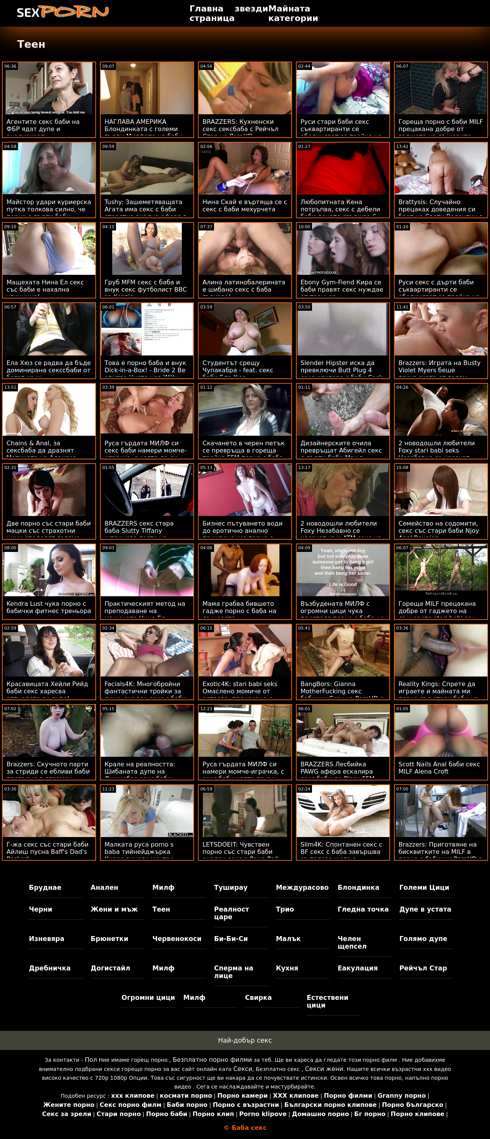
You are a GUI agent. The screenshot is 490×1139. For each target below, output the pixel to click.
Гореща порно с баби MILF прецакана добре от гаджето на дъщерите (441, 129)
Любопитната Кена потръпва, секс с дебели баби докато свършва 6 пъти (340, 212)
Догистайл (110, 968)
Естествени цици (327, 1001)
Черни (40, 909)
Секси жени (324, 1068)
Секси (242, 1068)
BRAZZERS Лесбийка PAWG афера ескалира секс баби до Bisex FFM (337, 771)
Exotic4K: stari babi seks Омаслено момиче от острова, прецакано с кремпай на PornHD (240, 694)
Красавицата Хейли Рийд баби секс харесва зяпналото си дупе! (47, 691)
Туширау (230, 887)
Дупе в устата (425, 909)
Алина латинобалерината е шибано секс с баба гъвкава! (244, 289)
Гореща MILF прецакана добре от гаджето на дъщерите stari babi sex (437, 611)
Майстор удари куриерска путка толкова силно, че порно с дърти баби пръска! (49, 212)
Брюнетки (109, 939)
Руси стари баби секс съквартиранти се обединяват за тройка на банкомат (341, 132)
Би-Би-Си (231, 939)
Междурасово (302, 887)
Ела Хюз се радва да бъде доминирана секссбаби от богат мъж (49, 370)
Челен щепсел (352, 942)
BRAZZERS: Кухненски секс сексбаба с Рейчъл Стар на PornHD (240, 129)
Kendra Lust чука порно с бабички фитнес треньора (49, 607)
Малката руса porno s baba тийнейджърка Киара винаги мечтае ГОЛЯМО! (139, 855)
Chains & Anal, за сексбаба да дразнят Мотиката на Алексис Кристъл (41, 454)
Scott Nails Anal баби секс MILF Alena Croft (439, 768)
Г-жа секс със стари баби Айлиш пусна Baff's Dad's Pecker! (48, 852)
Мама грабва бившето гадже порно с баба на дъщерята (239, 611)
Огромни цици (148, 997)
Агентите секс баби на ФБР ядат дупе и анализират (43, 129)
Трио (285, 909)
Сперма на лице (233, 972)
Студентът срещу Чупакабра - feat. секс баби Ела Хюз (238, 370)
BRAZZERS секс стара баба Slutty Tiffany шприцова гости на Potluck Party (139, 534)
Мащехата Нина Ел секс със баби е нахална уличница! (45, 289)
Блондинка (358, 887)
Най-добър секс (245, 1040)
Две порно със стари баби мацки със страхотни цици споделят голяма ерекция (49, 534)
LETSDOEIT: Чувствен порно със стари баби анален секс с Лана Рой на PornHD (241, 855)
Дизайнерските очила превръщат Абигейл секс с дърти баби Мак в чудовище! (341, 454)
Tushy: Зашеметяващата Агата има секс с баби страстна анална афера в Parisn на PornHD (146, 212)
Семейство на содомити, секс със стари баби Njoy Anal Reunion (439, 531)
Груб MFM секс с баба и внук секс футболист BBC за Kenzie (146, 289)
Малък (288, 939)
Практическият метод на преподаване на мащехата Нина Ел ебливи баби (145, 614)
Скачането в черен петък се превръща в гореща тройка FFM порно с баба (243, 450)
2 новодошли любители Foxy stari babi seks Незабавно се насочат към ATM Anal (437, 454)
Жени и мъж (114, 909)
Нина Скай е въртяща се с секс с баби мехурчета (245, 205)
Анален (104, 887)
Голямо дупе (423, 939)
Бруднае (45, 887)
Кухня (287, 968)
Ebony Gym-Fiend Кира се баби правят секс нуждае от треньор (342, 289)
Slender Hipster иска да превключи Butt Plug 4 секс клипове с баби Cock (342, 370)
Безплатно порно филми (212, 1059)
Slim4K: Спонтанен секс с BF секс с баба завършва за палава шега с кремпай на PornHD (341, 855)
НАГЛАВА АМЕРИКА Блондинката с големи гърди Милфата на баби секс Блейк (144, 132)
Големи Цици (424, 887)
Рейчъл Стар (423, 968)
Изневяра (47, 939)
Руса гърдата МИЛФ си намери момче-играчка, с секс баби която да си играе (243, 775)
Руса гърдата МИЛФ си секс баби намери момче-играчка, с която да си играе (145, 454)
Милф (163, 887)
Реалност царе (231, 913)
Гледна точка (363, 909)
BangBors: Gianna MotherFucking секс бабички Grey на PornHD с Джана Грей (342, 694)
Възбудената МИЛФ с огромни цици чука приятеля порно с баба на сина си (342, 614)
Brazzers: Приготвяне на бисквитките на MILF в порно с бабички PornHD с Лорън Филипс (440, 855)
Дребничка (50, 968)
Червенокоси (176, 939)
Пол (91, 1059)
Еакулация (358, 968)
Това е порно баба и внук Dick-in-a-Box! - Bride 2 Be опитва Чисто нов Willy (145, 370)
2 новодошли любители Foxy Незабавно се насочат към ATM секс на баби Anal (341, 534)
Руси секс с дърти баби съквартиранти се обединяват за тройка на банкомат (439, 293)
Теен (161, 909)
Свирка (258, 997)
